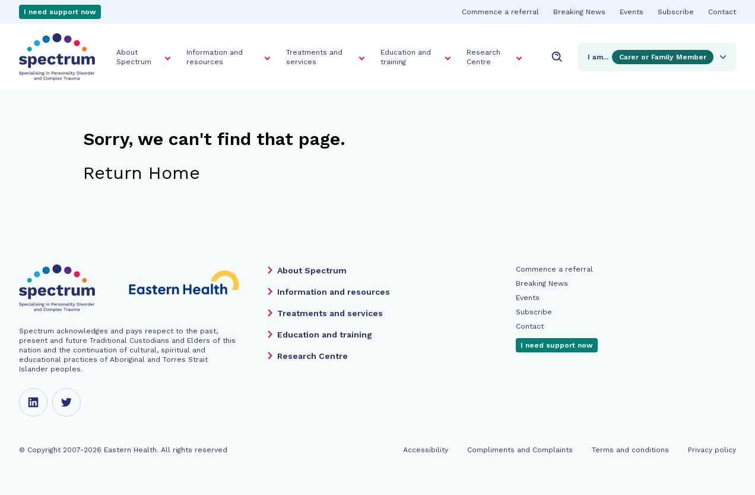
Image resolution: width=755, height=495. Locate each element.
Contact (722, 12)
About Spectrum (133, 57)
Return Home (141, 172)
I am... (658, 57)
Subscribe (676, 12)
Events (631, 12)
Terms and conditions (630, 450)
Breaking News (579, 12)
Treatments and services (314, 57)
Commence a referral (500, 12)
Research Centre (483, 57)
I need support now (60, 12)
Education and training (405, 57)
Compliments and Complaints (520, 450)
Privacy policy (712, 450)
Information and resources (214, 57)
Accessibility (425, 450)
